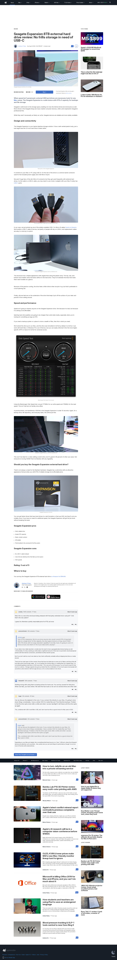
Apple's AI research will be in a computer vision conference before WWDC (60, 831)
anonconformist (22, 631)
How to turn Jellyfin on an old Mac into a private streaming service (59, 767)
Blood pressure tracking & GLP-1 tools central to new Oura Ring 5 (58, 923)
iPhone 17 (25, 760)
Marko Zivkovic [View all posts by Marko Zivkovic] (47, 822)
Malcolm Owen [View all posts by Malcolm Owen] (47, 780)
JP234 (20, 637)
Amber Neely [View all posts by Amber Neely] (46, 892)
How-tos (18, 954)
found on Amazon (70, 227)
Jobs (38, 954)
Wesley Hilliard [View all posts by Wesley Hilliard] (47, 800)
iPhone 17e (16, 760)
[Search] (110, 2)
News (12, 2)
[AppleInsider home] (6, 2)
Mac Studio (45, 760)
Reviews (4, 954)
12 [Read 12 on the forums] (76, 892)
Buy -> (44, 92)
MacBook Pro (67, 760)
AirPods (57, 2)
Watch (47, 2)
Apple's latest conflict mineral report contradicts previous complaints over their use (60, 810)
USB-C (16, 183)
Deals (23, 954)
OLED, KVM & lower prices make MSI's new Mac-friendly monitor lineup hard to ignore (58, 856)
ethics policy (68, 93)
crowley (20, 611)
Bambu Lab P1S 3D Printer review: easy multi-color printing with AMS (60, 788)
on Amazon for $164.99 (58, 576)
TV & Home (68, 2)
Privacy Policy (44, 954)
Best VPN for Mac (78, 760)
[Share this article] (76, 46)
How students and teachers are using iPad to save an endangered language (59, 902)
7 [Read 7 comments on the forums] (72, 46)
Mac (20, 2)
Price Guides (80, 2)
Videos (34, 954)
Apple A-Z (28, 954)
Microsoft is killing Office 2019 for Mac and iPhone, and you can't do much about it (59, 879)
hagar (20, 696)
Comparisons (11, 954)
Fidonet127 (21, 680)
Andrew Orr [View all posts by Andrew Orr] (46, 869)
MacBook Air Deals (55, 760)
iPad (28, 2)
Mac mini (101, 760)
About (72, 611)
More (91, 2)
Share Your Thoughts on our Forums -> (25, 754)
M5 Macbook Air (35, 760)
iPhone (37, 2)
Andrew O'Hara (22, 46)
